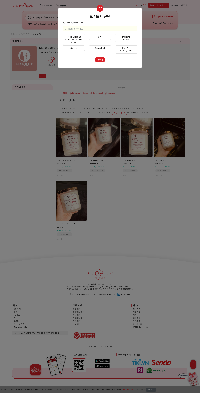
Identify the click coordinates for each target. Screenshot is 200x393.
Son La (73, 48)
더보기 (100, 59)
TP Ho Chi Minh (73, 39)
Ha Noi (100, 37)
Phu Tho (126, 49)
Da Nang (126, 38)
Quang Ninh (99, 48)
